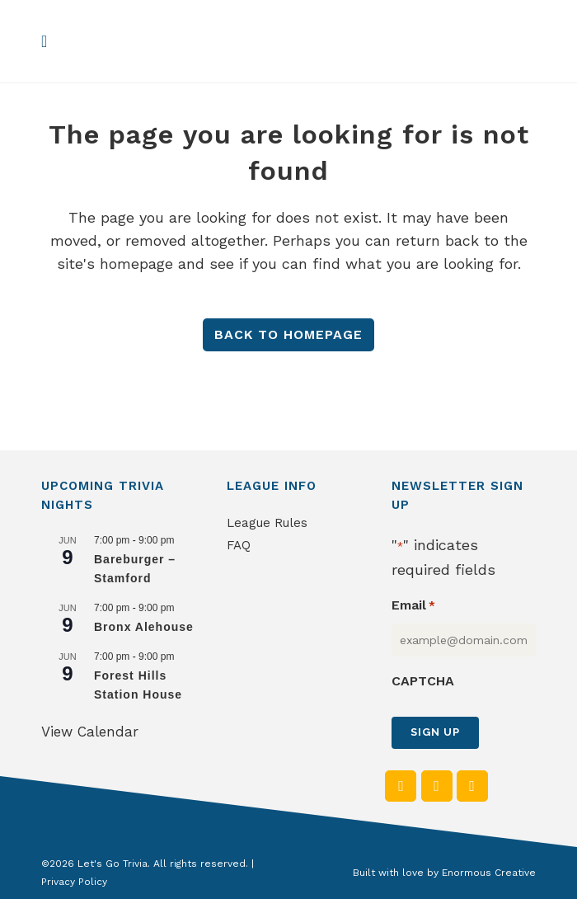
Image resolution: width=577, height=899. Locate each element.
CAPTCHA (423, 681)
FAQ (239, 545)
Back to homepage (288, 334)
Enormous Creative (489, 872)
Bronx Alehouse (144, 626)
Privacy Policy (74, 881)
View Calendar (89, 731)
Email (413, 606)
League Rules (267, 522)
